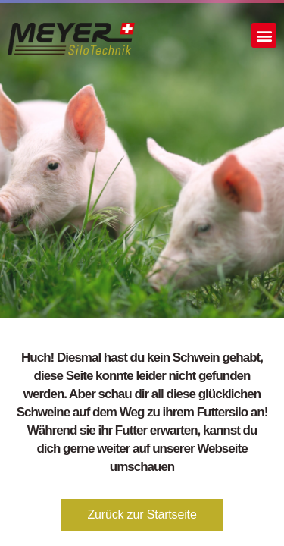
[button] (263, 35)
